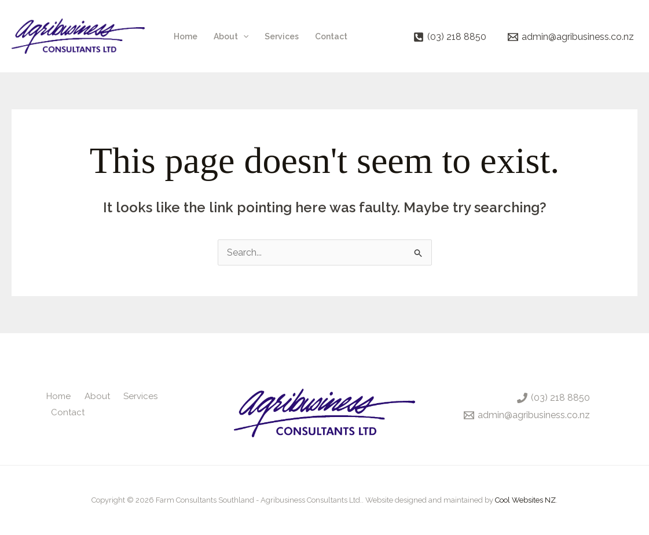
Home (185, 36)
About (231, 36)
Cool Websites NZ (525, 500)
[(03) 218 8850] (449, 37)
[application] (243, 36)
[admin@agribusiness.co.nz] (570, 37)
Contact (331, 36)
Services (282, 36)
